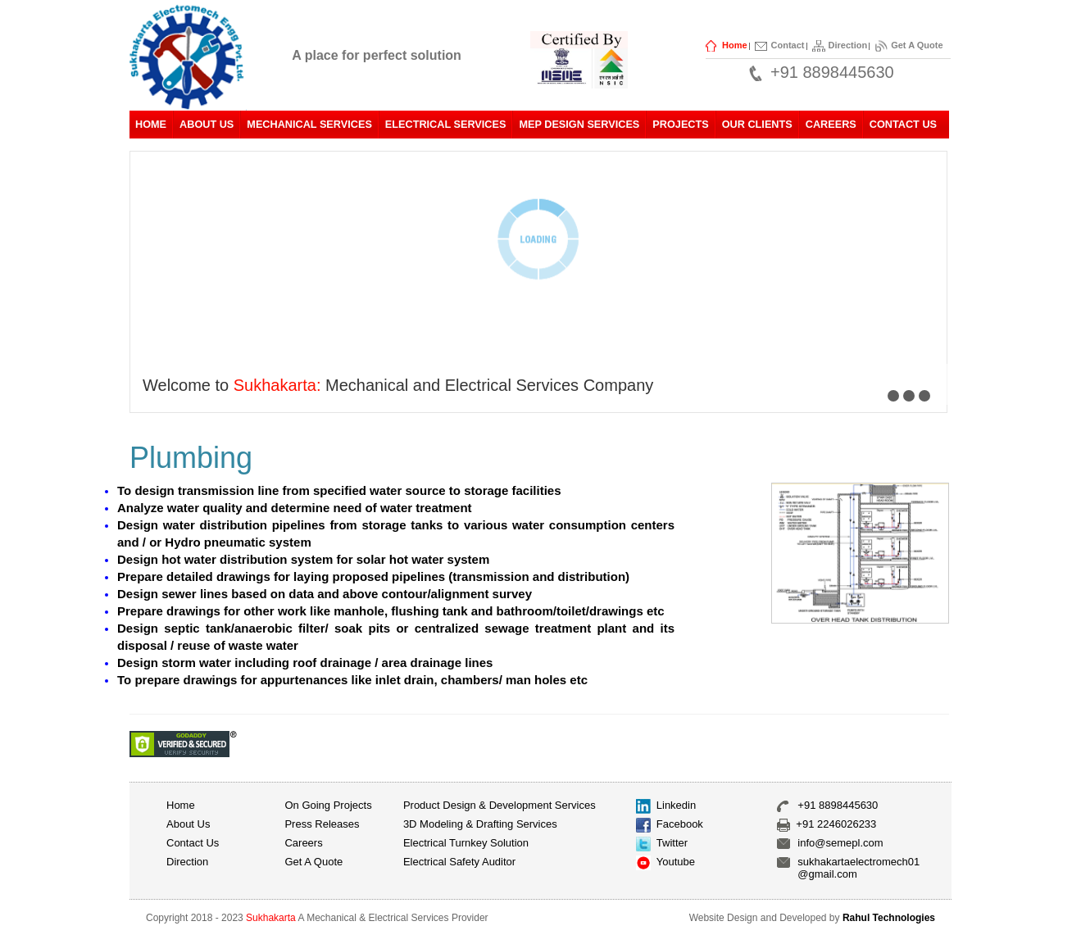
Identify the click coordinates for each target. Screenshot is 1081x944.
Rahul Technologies (889, 918)
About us (188, 824)
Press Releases (321, 824)
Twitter (672, 843)
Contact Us (903, 124)
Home (734, 45)
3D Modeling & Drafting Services (480, 824)
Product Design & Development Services (499, 805)
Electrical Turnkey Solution (466, 843)
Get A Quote (916, 45)
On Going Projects (327, 805)
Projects (680, 124)
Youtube (675, 862)
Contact (788, 45)
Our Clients (757, 124)
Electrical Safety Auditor (459, 862)
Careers (831, 124)
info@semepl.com (840, 843)
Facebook (679, 824)
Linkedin (676, 805)
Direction (848, 45)
